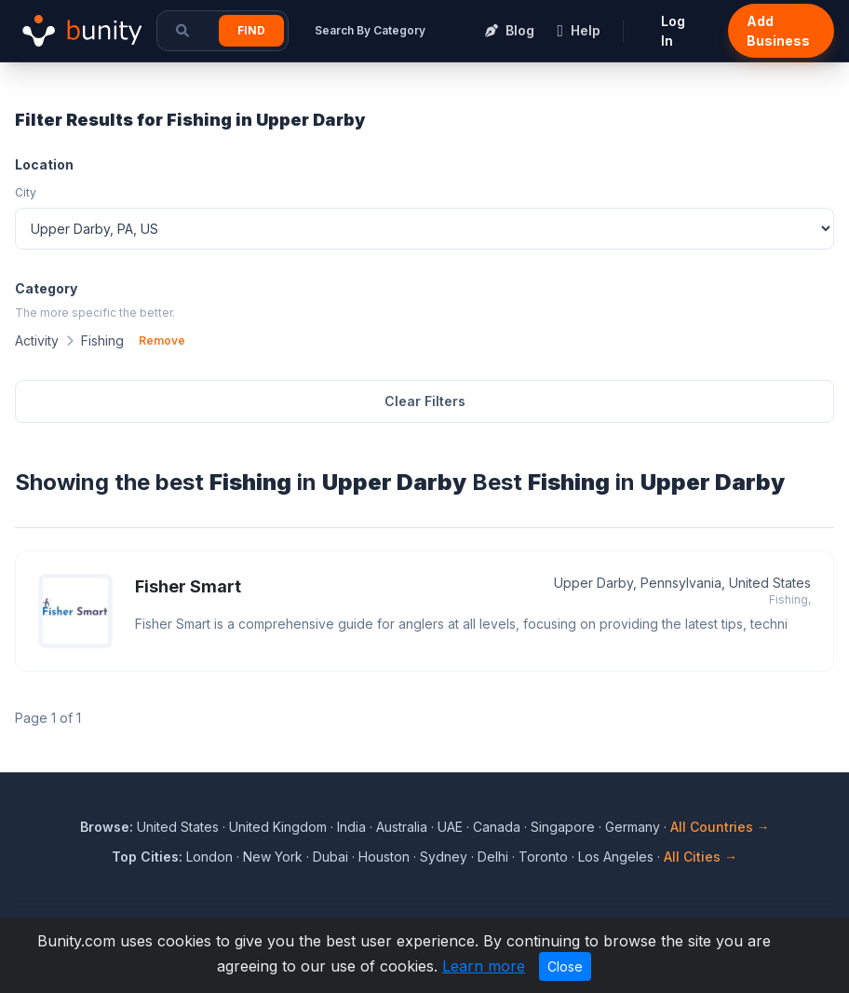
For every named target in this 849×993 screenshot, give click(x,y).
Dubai (330, 856)
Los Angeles (616, 856)
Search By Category (370, 30)
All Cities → (700, 856)
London (209, 856)
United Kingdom (278, 827)
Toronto (543, 856)
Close (565, 966)
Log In (673, 30)
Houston (384, 856)
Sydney (443, 856)
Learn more (483, 966)
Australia (401, 827)
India (351, 827)
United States (178, 827)
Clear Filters (424, 401)
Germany (632, 827)
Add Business (778, 30)
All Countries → (720, 827)
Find (251, 30)
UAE (450, 827)
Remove (162, 340)
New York (273, 856)
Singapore (563, 827)
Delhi (493, 856)
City (25, 192)
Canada (496, 827)
